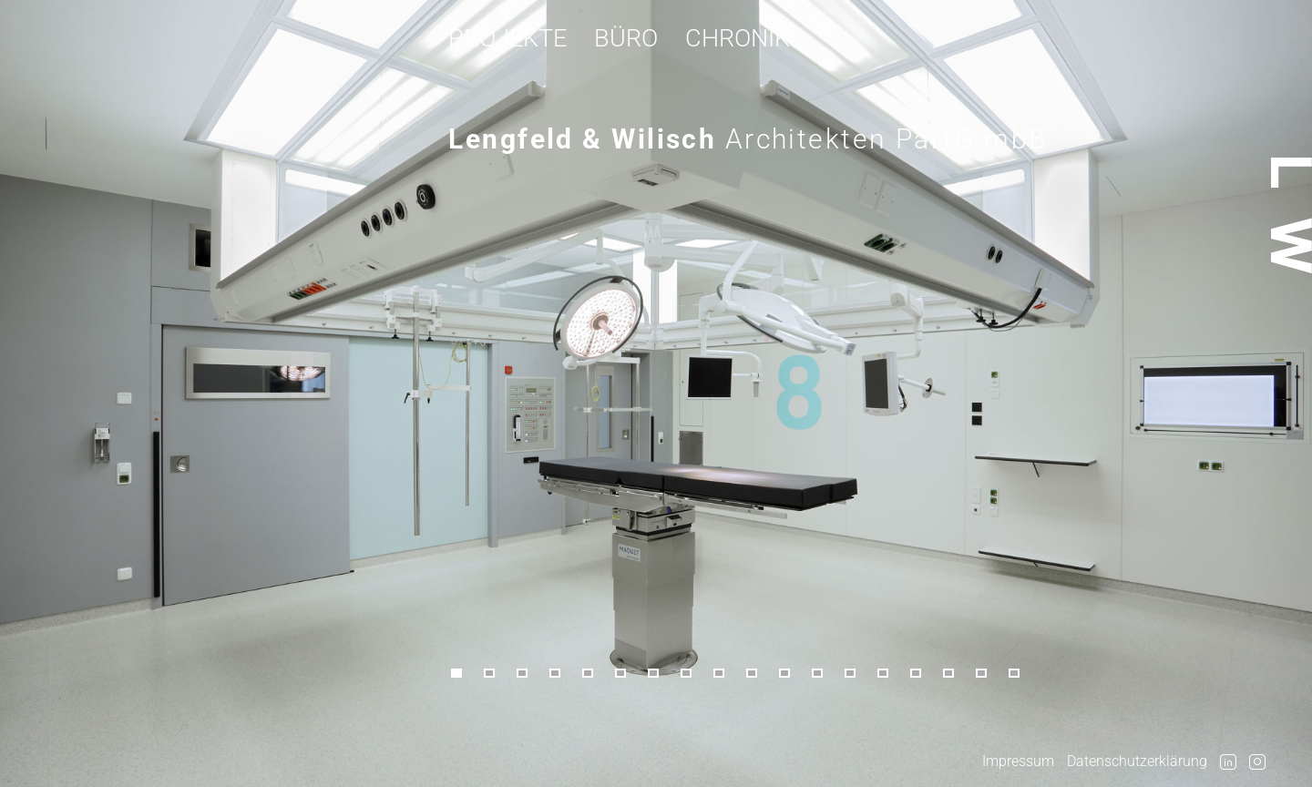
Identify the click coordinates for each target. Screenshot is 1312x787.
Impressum (1018, 761)
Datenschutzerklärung (1137, 761)
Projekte (507, 38)
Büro (626, 38)
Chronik (737, 38)
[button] (464, 674)
